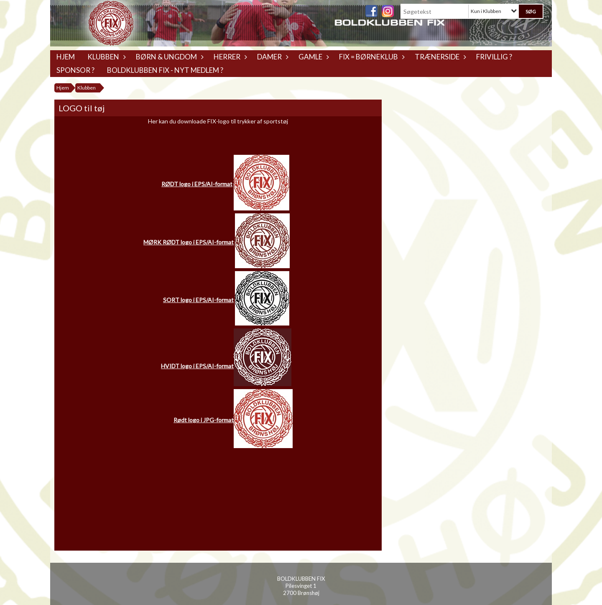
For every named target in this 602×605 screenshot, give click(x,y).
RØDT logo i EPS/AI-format (196, 183)
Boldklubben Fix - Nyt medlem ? (165, 70)
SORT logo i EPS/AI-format (198, 299)
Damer (271, 56)
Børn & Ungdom (168, 56)
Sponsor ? (75, 70)
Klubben (105, 56)
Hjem (65, 56)
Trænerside (439, 56)
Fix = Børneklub (370, 56)
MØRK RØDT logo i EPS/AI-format (188, 242)
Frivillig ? (494, 56)
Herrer (229, 56)
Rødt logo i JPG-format (203, 419)
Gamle (312, 56)
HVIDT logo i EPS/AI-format (197, 365)
